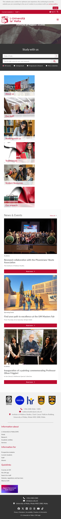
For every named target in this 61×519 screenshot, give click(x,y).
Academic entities (7, 440)
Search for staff (6, 475)
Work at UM (5, 481)
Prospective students (8, 452)
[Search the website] (57, 12)
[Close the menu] (58, 19)
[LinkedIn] (27, 508)
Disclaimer (22, 512)
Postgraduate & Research (36, 66)
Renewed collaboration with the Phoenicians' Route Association (29, 261)
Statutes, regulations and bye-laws (12, 478)
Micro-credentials (53, 66)
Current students (8, 12)
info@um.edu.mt (30, 501)
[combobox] (30, 63)
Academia (7, 256)
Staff (17, 12)
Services (4, 442)
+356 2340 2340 (30, 498)
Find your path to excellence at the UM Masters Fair (29, 316)
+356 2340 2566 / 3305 (31, 409)
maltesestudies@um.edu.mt (30, 411)
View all (52, 215)
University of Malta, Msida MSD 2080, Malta (30, 503)
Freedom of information (40, 512)
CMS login (37, 515)
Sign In (53, 12)
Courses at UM (6, 470)
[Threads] (34, 508)
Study (3, 434)
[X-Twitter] (23, 508)
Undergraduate (20, 66)
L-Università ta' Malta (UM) (9, 432)
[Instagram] (30, 508)
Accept (55, 8)
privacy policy (53, 4)
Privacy (16, 512)
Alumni (3, 460)
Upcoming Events (9, 312)
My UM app (5, 473)
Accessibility (29, 512)
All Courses (8, 66)
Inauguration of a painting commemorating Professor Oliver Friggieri (29, 372)
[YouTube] (38, 508)
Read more (30, 271)
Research (4, 437)
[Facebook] (19, 508)
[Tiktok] (42, 508)
